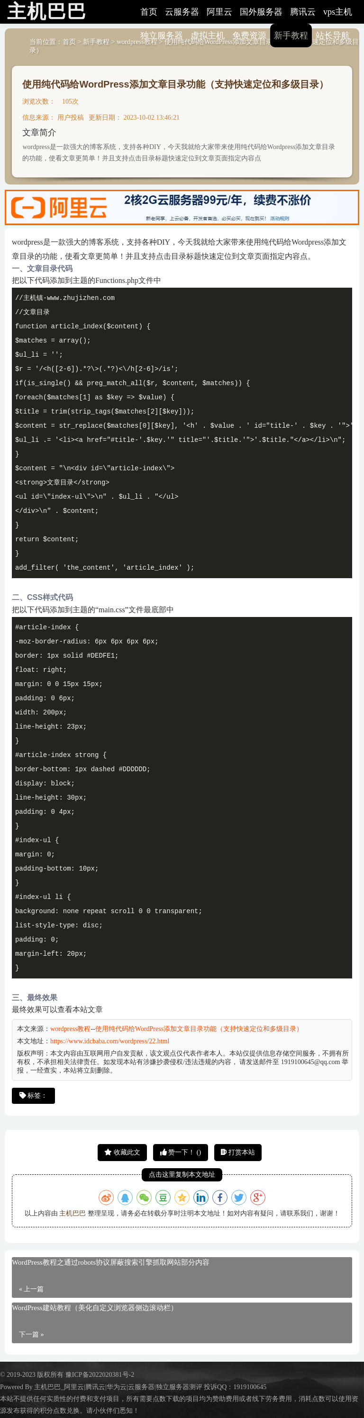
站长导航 (333, 35)
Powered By (17, 1387)
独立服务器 (161, 35)
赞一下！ (180, 1152)
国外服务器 (261, 12)
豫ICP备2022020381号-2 (99, 1374)
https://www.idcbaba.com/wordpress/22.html (109, 1041)
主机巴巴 (72, 1213)
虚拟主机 (208, 35)
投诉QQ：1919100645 (235, 1387)
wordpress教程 (70, 1028)
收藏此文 (122, 1152)
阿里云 (219, 12)
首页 (148, 12)
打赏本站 (238, 1152)
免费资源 (249, 35)
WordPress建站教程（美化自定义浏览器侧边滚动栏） (95, 1308)
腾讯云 (303, 12)
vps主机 (337, 12)
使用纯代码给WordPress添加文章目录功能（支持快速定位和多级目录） (175, 84)
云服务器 (182, 12)
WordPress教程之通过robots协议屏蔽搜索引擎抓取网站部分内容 (110, 1262)
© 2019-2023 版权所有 (32, 1374)
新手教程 (291, 35)
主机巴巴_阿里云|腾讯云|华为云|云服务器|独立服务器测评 (118, 1387)
